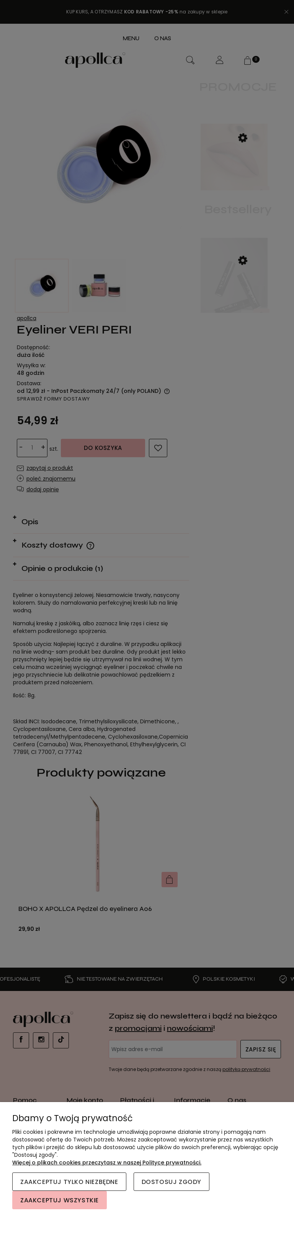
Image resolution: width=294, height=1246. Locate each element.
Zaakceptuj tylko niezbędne (69, 1181)
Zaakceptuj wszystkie (59, 1200)
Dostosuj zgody (171, 1181)
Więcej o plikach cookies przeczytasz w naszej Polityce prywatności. (106, 1162)
